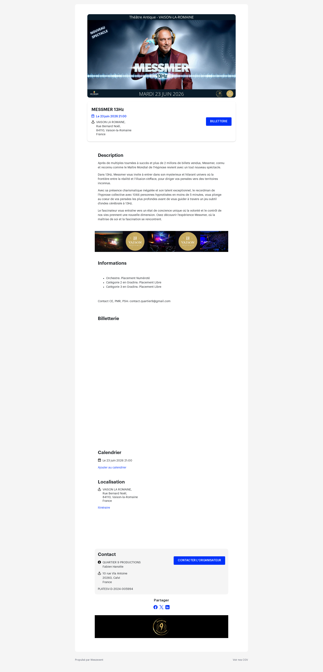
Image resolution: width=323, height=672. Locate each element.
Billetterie (218, 121)
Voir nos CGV (240, 660)
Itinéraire (104, 507)
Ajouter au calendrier (112, 467)
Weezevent (96, 660)
